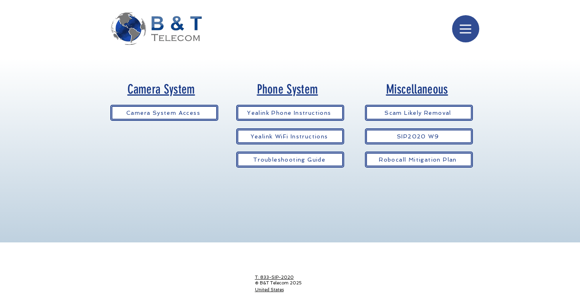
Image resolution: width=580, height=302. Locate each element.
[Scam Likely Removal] (419, 113)
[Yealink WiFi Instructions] (290, 136)
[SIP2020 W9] (419, 136)
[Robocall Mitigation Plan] (419, 160)
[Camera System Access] (164, 113)
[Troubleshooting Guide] (290, 160)
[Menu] (465, 28)
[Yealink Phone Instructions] (290, 113)
